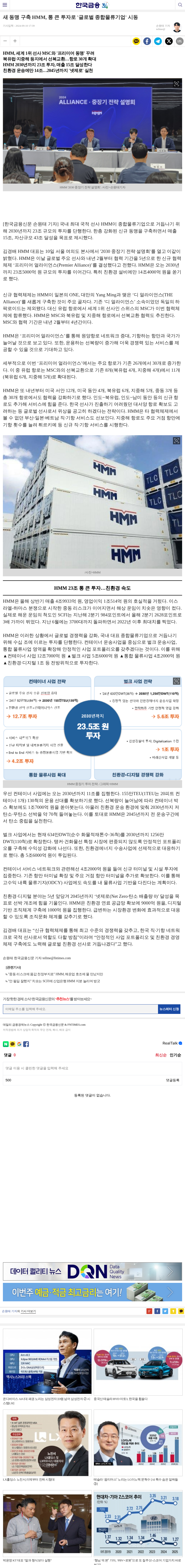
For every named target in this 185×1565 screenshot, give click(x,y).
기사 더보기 (28, 1159)
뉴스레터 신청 (169, 1009)
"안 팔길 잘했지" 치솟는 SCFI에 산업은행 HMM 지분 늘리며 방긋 (54, 981)
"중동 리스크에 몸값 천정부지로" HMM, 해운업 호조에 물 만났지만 (55, 974)
